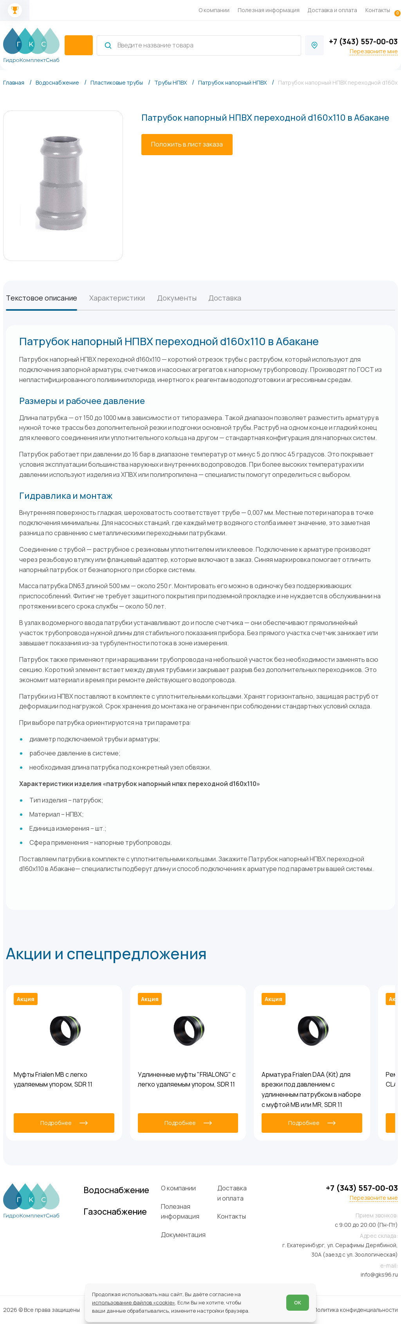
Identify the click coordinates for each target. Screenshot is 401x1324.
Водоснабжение (116, 1189)
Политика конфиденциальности (355, 1309)
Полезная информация (269, 10)
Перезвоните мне (374, 51)
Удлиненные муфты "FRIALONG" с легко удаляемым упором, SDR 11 (187, 1079)
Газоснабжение (115, 1211)
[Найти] (108, 45)
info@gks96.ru (379, 1274)
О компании (214, 10)
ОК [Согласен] (297, 1302)
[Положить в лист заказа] (187, 144)
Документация (183, 1234)
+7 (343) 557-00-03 (363, 41)
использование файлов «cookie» (133, 1302)
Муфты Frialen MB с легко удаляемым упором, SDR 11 (53, 1079)
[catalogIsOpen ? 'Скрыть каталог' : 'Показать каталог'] (78, 45)
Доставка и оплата (332, 10)
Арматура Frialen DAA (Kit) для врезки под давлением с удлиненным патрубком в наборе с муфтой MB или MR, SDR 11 (311, 1089)
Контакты (377, 10)
